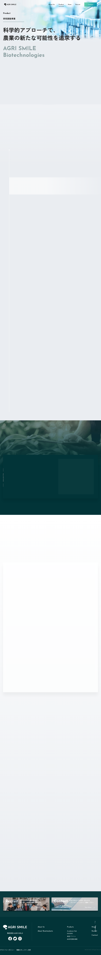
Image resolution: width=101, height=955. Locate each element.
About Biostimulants (45, 931)
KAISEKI (70, 933)
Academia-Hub (72, 931)
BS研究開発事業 (72, 939)
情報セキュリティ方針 (23, 950)
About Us (41, 927)
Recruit (94, 931)
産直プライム (71, 936)
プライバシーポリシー (7, 950)
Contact (95, 935)
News (94, 927)
